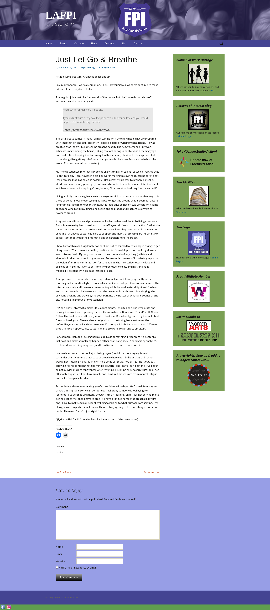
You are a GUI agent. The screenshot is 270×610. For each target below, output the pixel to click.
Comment (63, 506)
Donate (138, 43)
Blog (123, 43)
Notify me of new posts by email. (78, 567)
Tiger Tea (151, 472)
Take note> (182, 212)
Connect (109, 43)
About (48, 43)
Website (60, 561)
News (94, 43)
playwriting (89, 67)
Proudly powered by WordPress (62, 597)
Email (59, 554)
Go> (213, 90)
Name (59, 546)
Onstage (79, 43)
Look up (63, 472)
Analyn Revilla (108, 67)
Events (63, 43)
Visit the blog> (183, 136)
